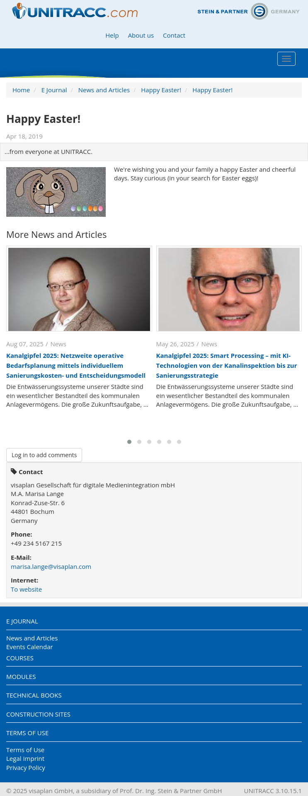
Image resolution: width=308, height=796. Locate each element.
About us (141, 35)
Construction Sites (38, 714)
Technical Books (34, 695)
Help (112, 35)
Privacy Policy (25, 767)
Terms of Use (27, 733)
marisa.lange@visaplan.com (51, 566)
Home (21, 90)
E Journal (54, 90)
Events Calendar (29, 647)
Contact (174, 35)
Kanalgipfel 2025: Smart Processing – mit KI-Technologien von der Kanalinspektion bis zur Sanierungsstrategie (226, 365)
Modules (21, 676)
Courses (20, 658)
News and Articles (104, 90)
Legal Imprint (25, 758)
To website (26, 589)
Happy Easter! (161, 90)
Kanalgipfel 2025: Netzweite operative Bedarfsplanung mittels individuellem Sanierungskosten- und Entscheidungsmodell (76, 365)
